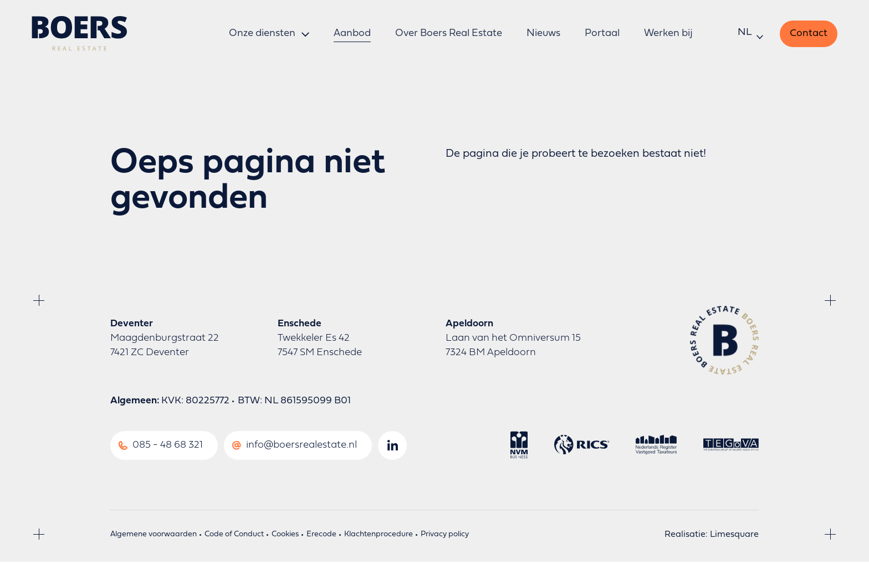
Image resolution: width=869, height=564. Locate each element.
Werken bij (667, 34)
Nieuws (542, 34)
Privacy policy (445, 536)
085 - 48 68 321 (167, 447)
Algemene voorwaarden (153, 536)
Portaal (601, 34)
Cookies (285, 536)
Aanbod (352, 34)
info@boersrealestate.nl (301, 447)
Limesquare (734, 536)
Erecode (321, 536)
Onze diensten (262, 34)
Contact (807, 34)
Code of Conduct (234, 536)
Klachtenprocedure (378, 536)
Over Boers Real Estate (448, 34)
